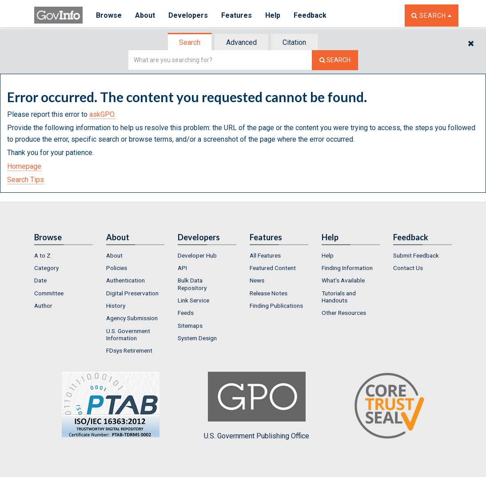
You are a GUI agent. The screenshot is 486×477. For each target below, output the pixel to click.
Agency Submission (132, 318)
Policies (116, 267)
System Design (197, 338)
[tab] (190, 42)
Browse (109, 15)
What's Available (343, 280)
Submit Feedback (416, 255)
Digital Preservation (132, 293)
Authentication (125, 280)
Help (272, 15)
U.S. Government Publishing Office (256, 406)
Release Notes (268, 293)
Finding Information (347, 267)
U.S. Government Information (128, 334)
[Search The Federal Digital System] (335, 60)
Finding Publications (276, 305)
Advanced (241, 42)
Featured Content (273, 267)
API (182, 267)
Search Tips (25, 179)
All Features (265, 255)
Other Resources (344, 312)
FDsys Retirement (129, 350)
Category (46, 267)
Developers (188, 15)
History (115, 305)
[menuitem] (63, 255)
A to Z (42, 255)
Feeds (186, 312)
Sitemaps (190, 325)
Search (189, 42)
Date (40, 280)
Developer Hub (197, 255)
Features (236, 15)
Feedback (310, 15)
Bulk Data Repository (192, 284)
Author (43, 305)
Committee (49, 293)
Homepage (24, 166)
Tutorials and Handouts (339, 297)
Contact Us (408, 267)
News (257, 280)
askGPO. (102, 114)
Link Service (193, 300)
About (145, 15)
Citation (294, 42)
